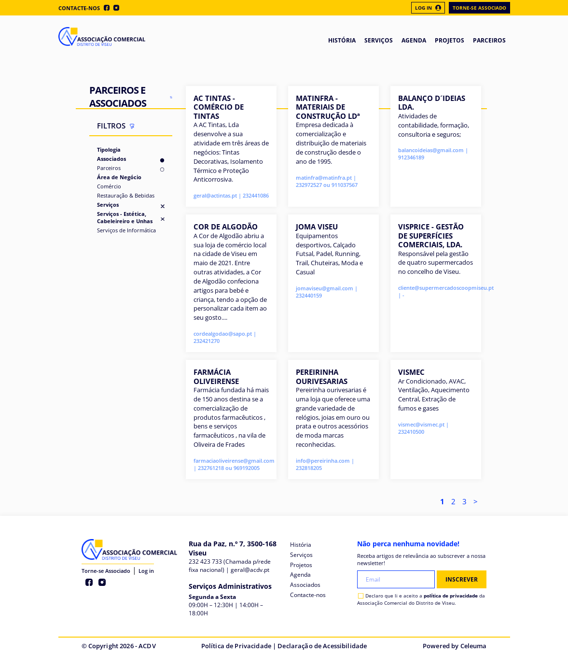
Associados (111, 158)
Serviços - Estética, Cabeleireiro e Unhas (124, 217)
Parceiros (109, 167)
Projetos (301, 565)
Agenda (300, 574)
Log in (146, 570)
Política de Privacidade (236, 645)
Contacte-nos (79, 8)
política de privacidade (451, 595)
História (300, 544)
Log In (428, 7)
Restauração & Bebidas (125, 195)
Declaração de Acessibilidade (322, 645)
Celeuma (473, 645)
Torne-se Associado (479, 7)
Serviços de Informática (126, 230)
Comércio (109, 186)
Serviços (108, 204)
